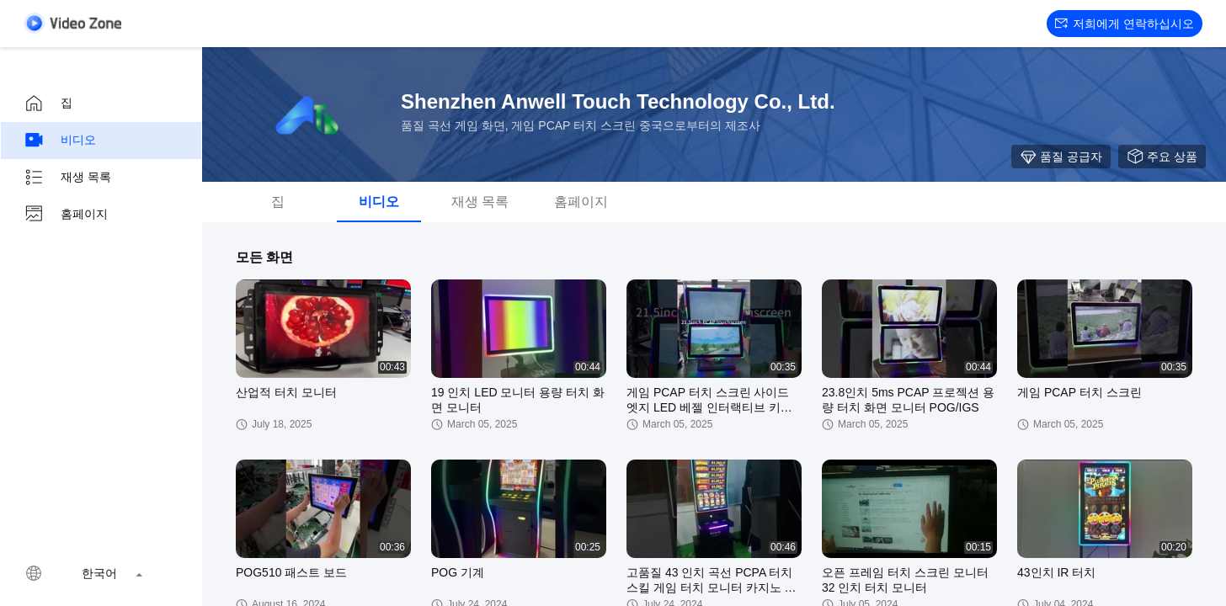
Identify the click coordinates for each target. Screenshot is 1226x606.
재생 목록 (67, 177)
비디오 (60, 140)
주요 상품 (1162, 156)
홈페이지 (66, 215)
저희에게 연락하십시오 (1124, 23)
